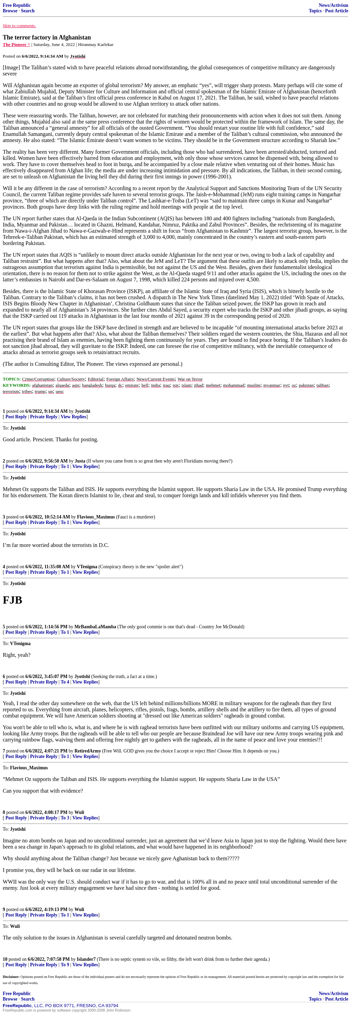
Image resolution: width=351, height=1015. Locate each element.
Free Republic (17, 5)
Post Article (336, 10)
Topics (315, 10)
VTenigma (87, 566)
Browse (10, 10)
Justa (80, 461)
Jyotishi (82, 411)
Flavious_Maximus (96, 517)
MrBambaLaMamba (95, 626)
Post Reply (16, 416)
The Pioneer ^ (16, 44)
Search (28, 10)
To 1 (65, 466)
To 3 (65, 817)
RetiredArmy (87, 751)
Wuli (79, 812)
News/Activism (333, 5)
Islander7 (86, 959)
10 (5, 959)
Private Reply (44, 416)
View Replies (73, 416)
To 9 (65, 964)
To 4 (65, 682)
